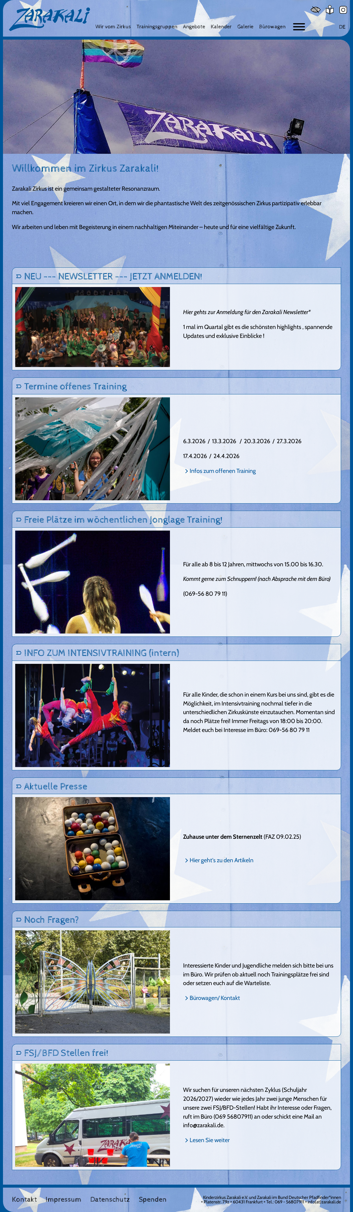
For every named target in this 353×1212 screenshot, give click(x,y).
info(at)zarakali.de (324, 1202)
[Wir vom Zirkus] (113, 26)
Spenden (153, 1199)
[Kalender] (221, 26)
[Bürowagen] (272, 26)
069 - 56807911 (289, 1202)
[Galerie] (245, 26)
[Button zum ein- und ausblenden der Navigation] (299, 27)
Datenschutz (110, 1199)
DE (342, 27)
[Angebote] (194, 26)
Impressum (63, 1199)
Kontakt (24, 1199)
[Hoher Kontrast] (316, 9)
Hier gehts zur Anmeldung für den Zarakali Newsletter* (247, 312)
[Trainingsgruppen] (157, 26)
